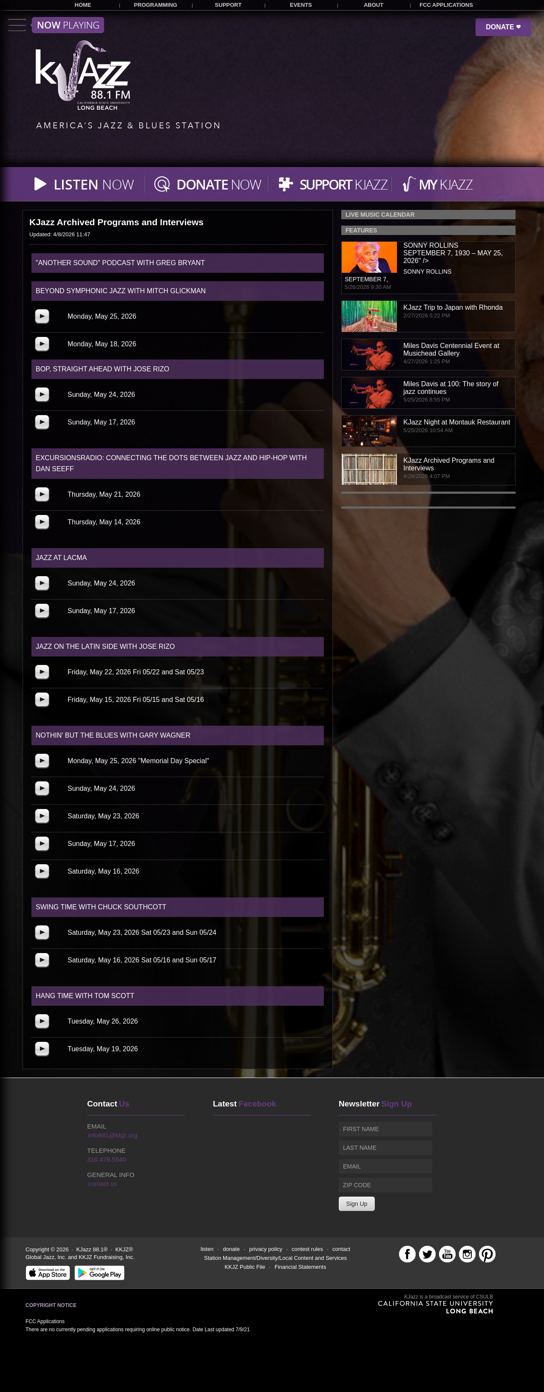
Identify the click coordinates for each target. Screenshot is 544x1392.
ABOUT (373, 5)
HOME (83, 5)
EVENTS (301, 5)
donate (231, 1249)
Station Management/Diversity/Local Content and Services (275, 1258)
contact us (102, 1183)
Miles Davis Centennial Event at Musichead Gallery (451, 349)
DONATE (503, 27)
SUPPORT (228, 5)
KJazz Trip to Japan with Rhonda (453, 307)
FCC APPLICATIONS (446, 5)
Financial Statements (300, 1267)
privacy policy (265, 1249)
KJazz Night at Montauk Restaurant (456, 422)
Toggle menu (56, 25)
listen (207, 1249)
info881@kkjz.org (112, 1135)
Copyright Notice (51, 1305)
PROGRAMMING (155, 5)
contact (341, 1249)
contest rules (307, 1249)
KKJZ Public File (245, 1267)
